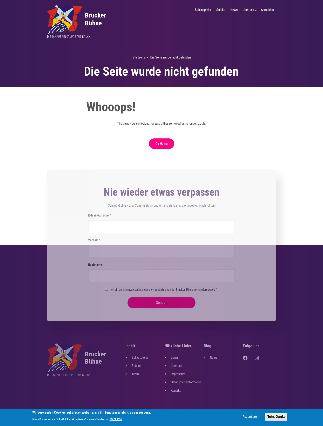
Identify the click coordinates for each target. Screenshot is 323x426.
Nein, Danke (276, 417)
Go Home (162, 144)
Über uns (176, 366)
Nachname (95, 265)
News (213, 357)
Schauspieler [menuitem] (203, 10)
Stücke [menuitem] (220, 10)
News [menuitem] (234, 10)
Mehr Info (116, 420)
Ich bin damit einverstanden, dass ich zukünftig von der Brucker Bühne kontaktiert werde (163, 289)
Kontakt (176, 390)
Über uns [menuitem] (250, 12)
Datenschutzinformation (184, 382)
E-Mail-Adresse (98, 215)
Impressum (178, 374)
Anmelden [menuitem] (267, 10)
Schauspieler (140, 357)
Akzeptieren (250, 417)
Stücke (136, 366)
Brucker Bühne (95, 19)
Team (135, 374)
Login (174, 357)
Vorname (94, 240)
